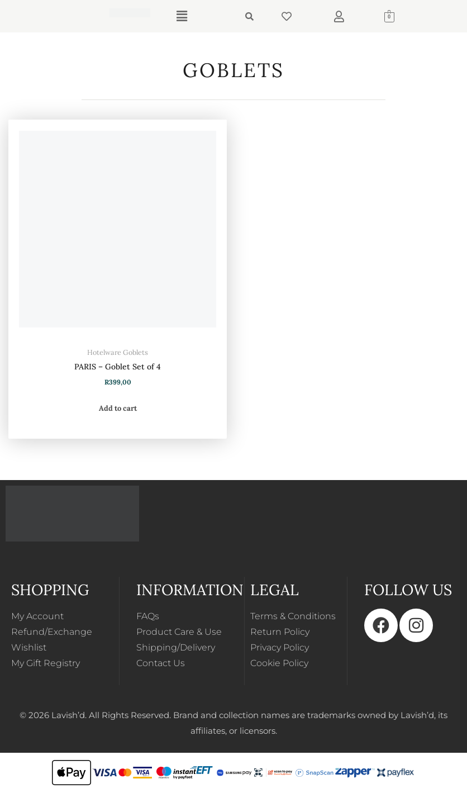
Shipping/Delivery (175, 647)
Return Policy (279, 631)
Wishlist (28, 647)
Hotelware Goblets (117, 352)
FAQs (147, 616)
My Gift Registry (45, 663)
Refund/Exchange (51, 631)
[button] (181, 16)
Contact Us (160, 663)
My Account (37, 616)
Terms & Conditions (293, 616)
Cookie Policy (279, 663)
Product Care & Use (179, 631)
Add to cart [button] (118, 408)
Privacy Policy (279, 647)
